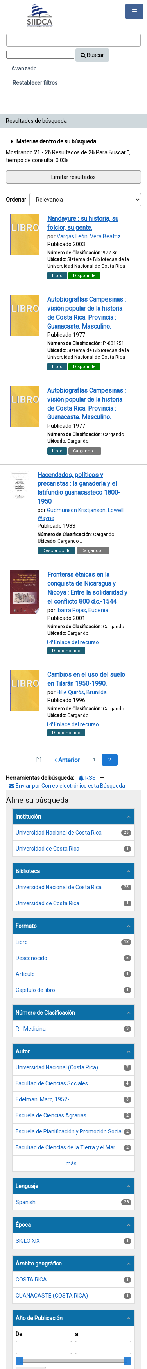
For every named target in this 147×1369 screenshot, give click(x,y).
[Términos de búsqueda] (73, 40)
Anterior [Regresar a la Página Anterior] (67, 760)
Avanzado (24, 68)
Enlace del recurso (73, 642)
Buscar (92, 55)
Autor (23, 1051)
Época (23, 1225)
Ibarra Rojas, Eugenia (82, 610)
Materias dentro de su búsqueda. (53, 141)
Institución (28, 816)
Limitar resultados (73, 177)
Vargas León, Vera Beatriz (89, 236)
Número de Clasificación (45, 1013)
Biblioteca (28, 871)
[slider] (19, 1361)
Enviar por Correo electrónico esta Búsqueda (67, 786)
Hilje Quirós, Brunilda (82, 692)
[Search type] (40, 55)
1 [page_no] (94, 760)
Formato (26, 926)
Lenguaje (27, 1186)
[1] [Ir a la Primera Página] (38, 760)
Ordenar (16, 200)
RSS (87, 778)
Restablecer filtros (35, 83)
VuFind (18, 12)
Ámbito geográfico (39, 1263)
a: (77, 1334)
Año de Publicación (39, 1318)
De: (19, 1334)
